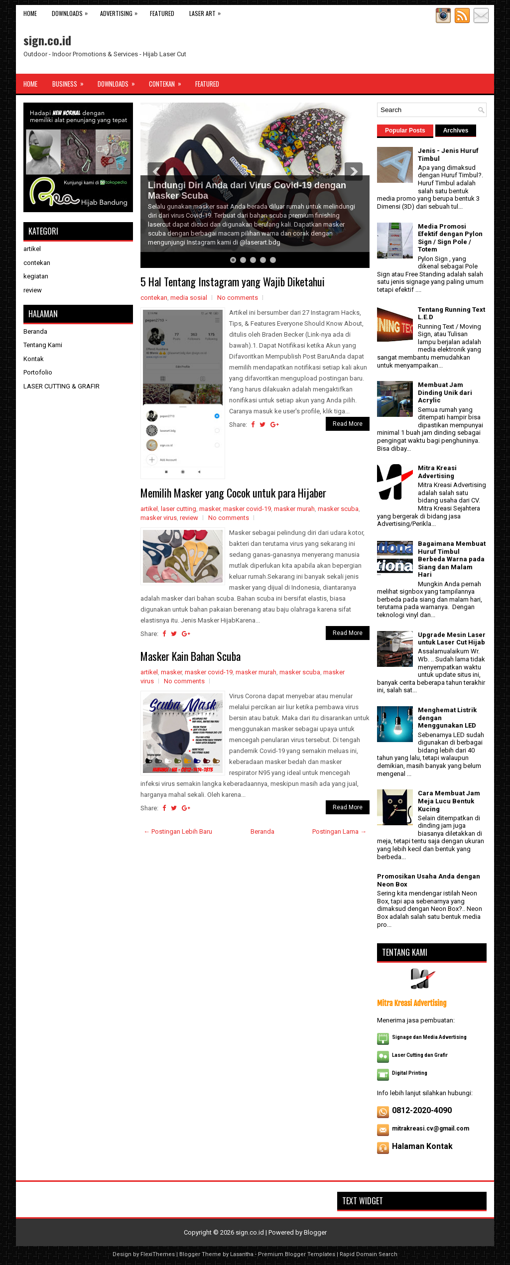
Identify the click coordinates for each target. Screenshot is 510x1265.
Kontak (33, 359)
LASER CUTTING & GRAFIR (61, 386)
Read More (348, 423)
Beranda (262, 831)
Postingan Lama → (339, 831)
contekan (153, 297)
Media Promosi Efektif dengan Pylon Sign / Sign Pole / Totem (450, 238)
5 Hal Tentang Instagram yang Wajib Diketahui (232, 281)
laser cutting (178, 508)
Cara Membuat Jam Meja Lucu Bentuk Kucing (449, 800)
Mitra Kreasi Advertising (437, 472)
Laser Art (207, 11)
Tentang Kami (42, 345)
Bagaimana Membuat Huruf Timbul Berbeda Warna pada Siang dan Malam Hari (452, 559)
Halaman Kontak (422, 1146)
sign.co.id (47, 40)
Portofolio (37, 372)
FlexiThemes (157, 1254)
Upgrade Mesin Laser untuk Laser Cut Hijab (452, 638)
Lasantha (242, 1254)
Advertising (121, 11)
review (189, 517)
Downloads (72, 11)
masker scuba (338, 508)
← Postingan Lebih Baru (177, 831)
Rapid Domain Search (368, 1254)
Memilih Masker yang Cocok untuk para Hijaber (233, 493)
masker (209, 508)
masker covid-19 (247, 508)
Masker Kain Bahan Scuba (190, 656)
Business (71, 81)
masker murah (294, 508)
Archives (456, 130)
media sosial (188, 297)
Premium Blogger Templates (296, 1254)
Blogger (315, 1232)
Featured (162, 13)
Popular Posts (405, 130)
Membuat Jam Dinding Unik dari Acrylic (445, 392)
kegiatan (35, 276)
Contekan (168, 81)
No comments (237, 297)
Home (30, 13)
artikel (149, 508)
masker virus (158, 517)
